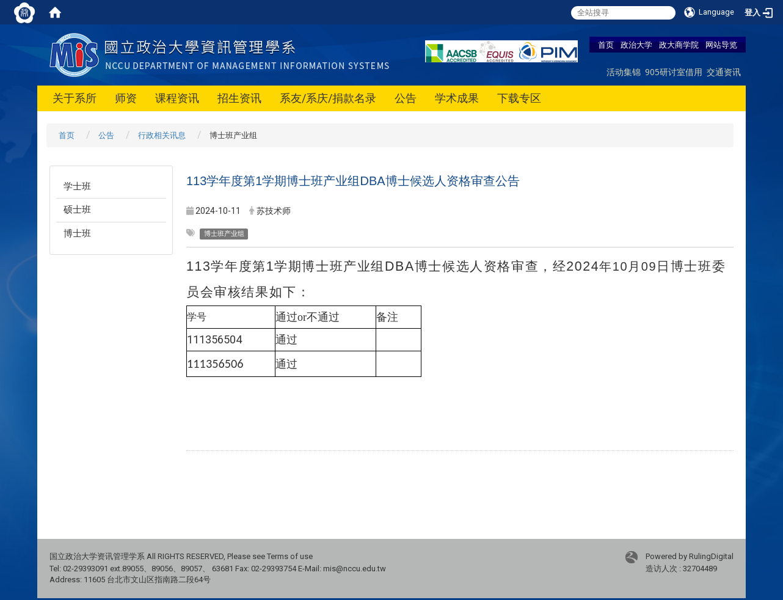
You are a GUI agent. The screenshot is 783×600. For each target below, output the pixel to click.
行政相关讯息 (162, 135)
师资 (126, 98)
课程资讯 (177, 98)
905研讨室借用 (673, 72)
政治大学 (636, 44)
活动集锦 (623, 72)
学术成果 (457, 98)
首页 (606, 44)
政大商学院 (679, 44)
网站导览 (721, 44)
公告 (406, 98)
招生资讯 (239, 98)
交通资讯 (724, 72)
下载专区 (519, 98)
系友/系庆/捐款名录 (328, 98)
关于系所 (75, 98)
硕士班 (77, 209)
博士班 (77, 233)
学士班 (77, 186)
